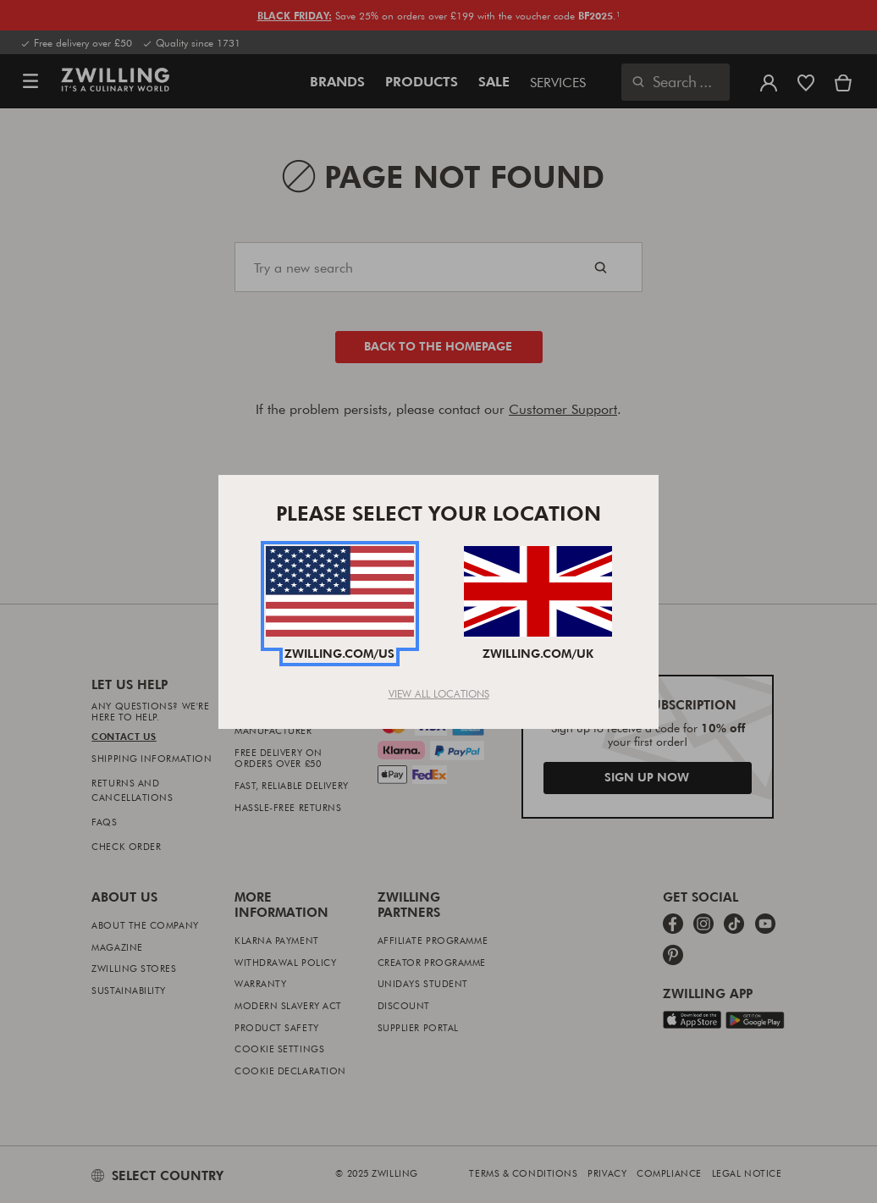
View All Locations (439, 693)
